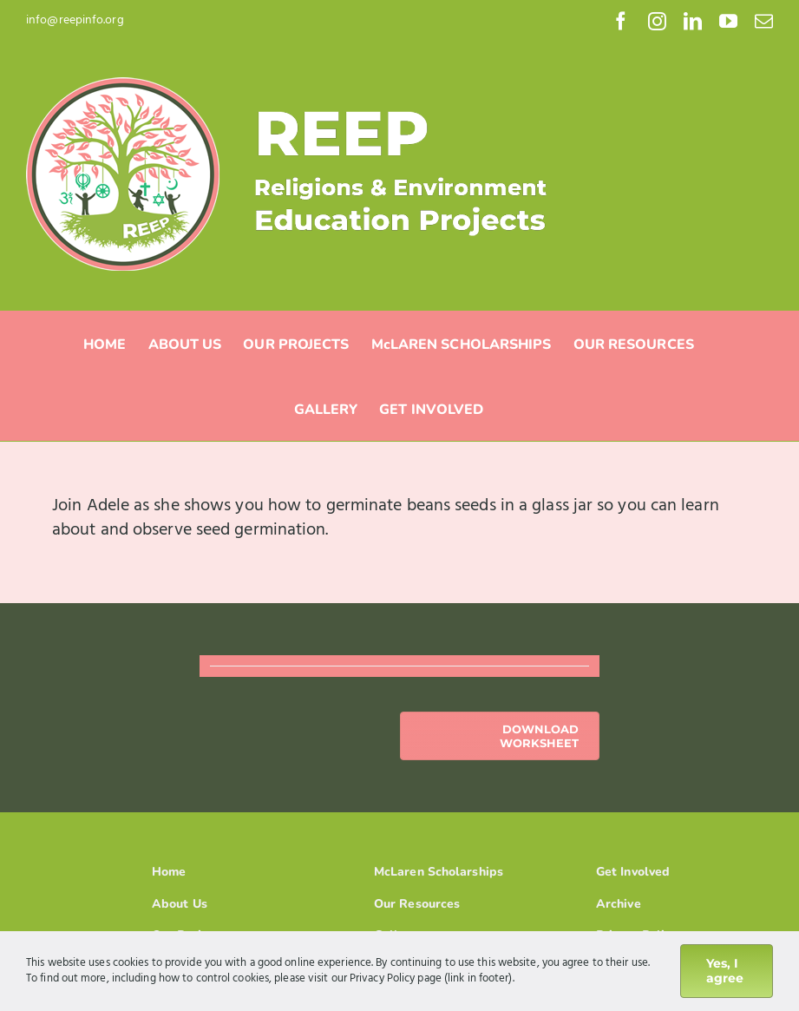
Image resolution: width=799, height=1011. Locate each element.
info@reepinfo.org (75, 20)
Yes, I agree (724, 970)
